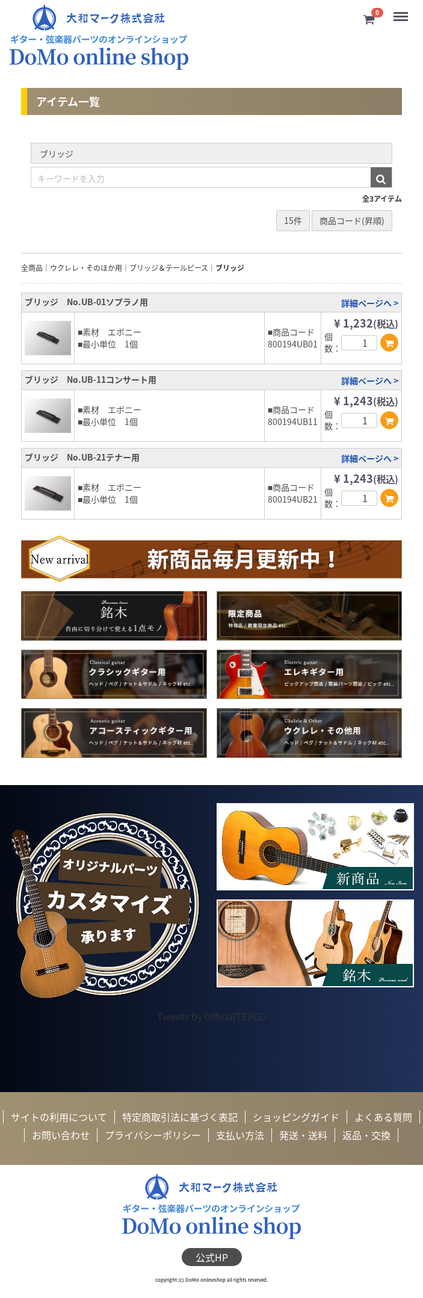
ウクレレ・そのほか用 (86, 268)
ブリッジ (229, 268)
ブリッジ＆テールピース (168, 268)
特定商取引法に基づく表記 (180, 1117)
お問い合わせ (61, 1135)
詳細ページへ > (369, 303)
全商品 (32, 268)
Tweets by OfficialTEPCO (211, 1016)
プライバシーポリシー (153, 1135)
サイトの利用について (59, 1117)
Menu (401, 12)
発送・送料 (303, 1135)
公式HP (212, 1256)
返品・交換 (366, 1135)
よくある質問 (383, 1117)
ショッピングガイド (296, 1117)
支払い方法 (240, 1135)
